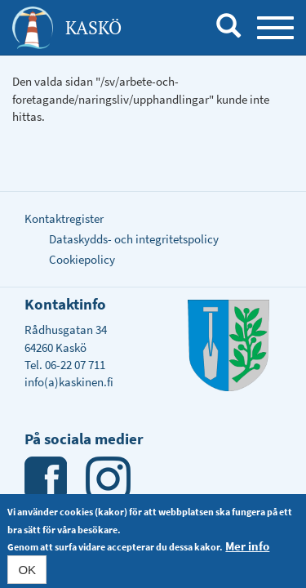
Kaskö (93, 27)
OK (27, 571)
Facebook (46, 479)
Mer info (247, 547)
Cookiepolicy (82, 259)
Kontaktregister (64, 218)
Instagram (108, 479)
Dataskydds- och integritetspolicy (134, 239)
